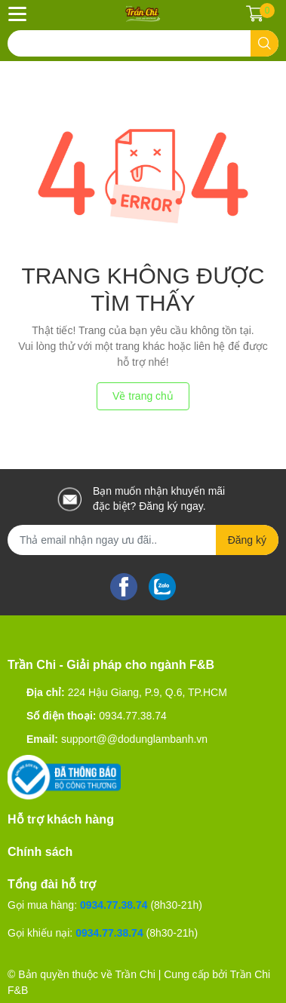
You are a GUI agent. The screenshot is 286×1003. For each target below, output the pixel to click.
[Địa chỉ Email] (143, 540)
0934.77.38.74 (133, 716)
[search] (264, 43)
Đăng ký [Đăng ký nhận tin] (247, 540)
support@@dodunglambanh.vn (134, 739)
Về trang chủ (143, 396)
